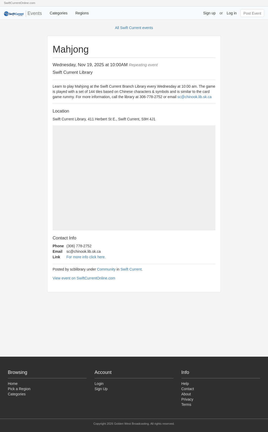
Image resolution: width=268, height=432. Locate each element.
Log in (232, 13)
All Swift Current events (134, 28)
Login (98, 383)
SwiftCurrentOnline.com (19, 2)
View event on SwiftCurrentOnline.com (84, 278)
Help (185, 383)
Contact (187, 389)
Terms (186, 404)
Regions (82, 13)
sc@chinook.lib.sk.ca (194, 97)
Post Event (252, 13)
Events (23, 13)
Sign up (209, 13)
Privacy (187, 399)
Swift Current (131, 269)
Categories (59, 13)
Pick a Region (19, 389)
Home (13, 383)
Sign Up (101, 389)
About (186, 394)
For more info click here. (86, 257)
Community (106, 269)
